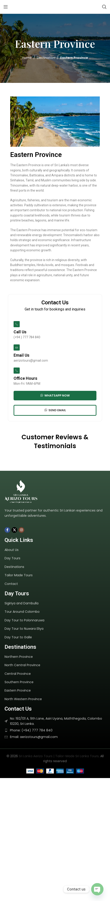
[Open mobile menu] (5, 6)
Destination (46, 57)
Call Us (20, 331)
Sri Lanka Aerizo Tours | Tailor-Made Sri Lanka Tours (59, 756)
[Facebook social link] (7, 530)
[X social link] (14, 530)
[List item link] (56, 549)
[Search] (104, 6)
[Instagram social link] (21, 530)
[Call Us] (17, 324)
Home (27, 57)
